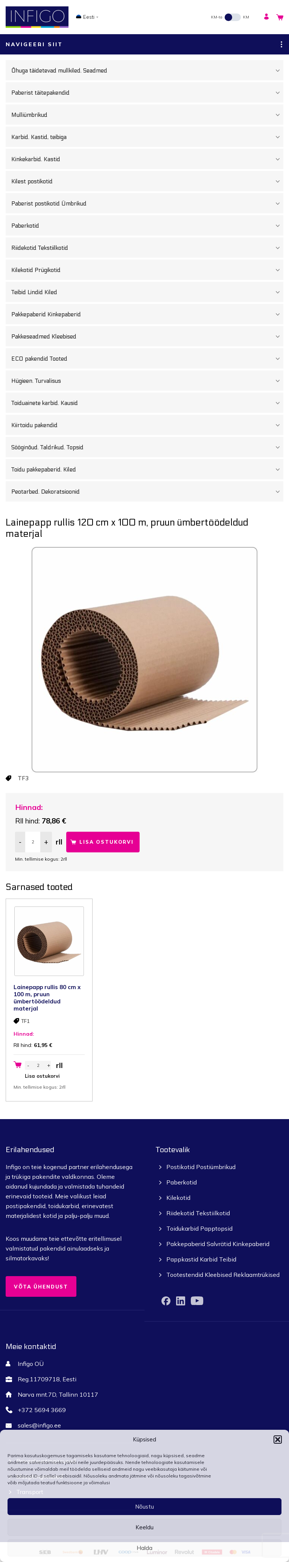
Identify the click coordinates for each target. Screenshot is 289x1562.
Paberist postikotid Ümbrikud (147, 203)
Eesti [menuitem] (88, 17)
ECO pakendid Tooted (147, 359)
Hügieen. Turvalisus (147, 381)
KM (246, 17)
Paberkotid (147, 226)
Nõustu (144, 1506)
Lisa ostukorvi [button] (42, 1076)
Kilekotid (178, 1197)
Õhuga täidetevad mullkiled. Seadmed (147, 71)
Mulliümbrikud (147, 115)
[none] (89, 17)
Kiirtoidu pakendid (147, 425)
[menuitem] (89, 17)
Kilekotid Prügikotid (147, 270)
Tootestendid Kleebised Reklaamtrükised (223, 1274)
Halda (144, 1547)
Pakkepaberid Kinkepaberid (147, 314)
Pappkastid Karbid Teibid (201, 1259)
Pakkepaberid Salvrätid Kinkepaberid (217, 1244)
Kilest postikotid (147, 181)
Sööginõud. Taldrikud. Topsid (147, 447)
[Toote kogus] (32, 842)
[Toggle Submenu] (277, 71)
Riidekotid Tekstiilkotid (147, 248)
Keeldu (144, 1527)
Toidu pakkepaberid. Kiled (147, 469)
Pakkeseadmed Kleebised (147, 336)
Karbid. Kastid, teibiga (147, 137)
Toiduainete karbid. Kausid (147, 403)
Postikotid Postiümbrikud (201, 1167)
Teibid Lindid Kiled (147, 292)
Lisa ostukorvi (106, 842)
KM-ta (216, 17)
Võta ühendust (41, 1287)
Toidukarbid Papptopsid (199, 1228)
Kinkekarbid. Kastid (147, 159)
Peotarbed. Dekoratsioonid (147, 492)
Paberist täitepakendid (147, 93)
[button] (277, 1439)
